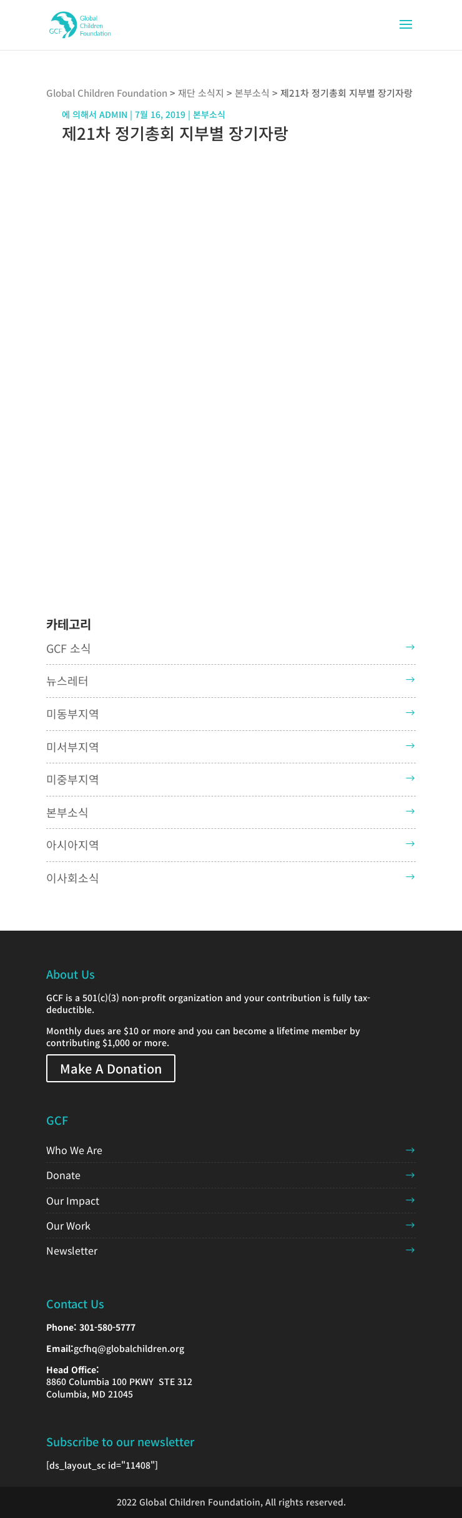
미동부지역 (72, 713)
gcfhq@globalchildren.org (129, 1348)
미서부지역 (72, 746)
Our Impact (72, 1200)
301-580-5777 (107, 1327)
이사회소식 (72, 877)
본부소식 (67, 812)
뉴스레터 (67, 680)
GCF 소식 (68, 648)
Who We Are (74, 1149)
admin (113, 114)
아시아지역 (72, 844)
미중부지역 (72, 779)
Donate (63, 1174)
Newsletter (71, 1250)
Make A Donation (111, 1068)
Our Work (68, 1225)
